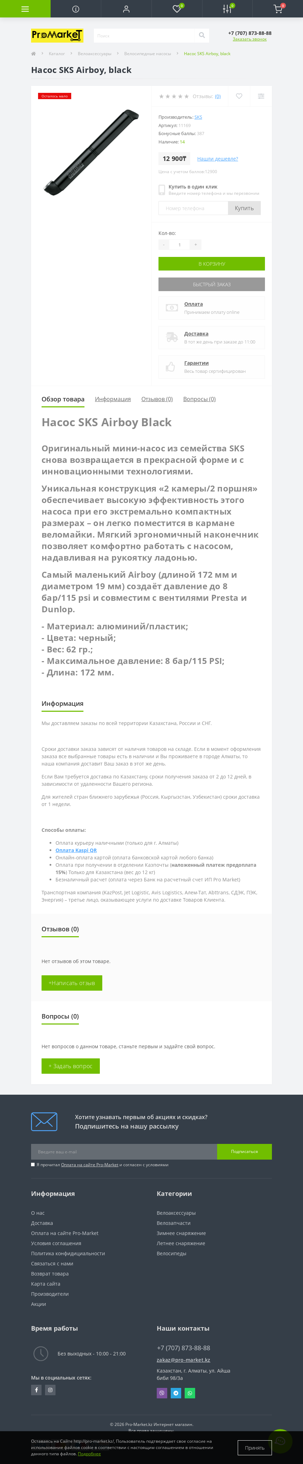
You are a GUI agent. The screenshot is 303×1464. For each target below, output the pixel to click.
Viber (162, 1393)
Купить (244, 208)
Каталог (57, 54)
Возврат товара (50, 1273)
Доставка (196, 333)
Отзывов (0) (157, 399)
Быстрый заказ (212, 284)
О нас (38, 1213)
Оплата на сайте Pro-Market (89, 1165)
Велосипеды (171, 1253)
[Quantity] (179, 244)
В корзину (212, 263)
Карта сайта (45, 1283)
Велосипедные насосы (147, 54)
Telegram (175, 1393)
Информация (113, 399)
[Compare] (261, 96)
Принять (255, 1447)
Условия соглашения (56, 1243)
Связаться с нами (52, 1263)
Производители (50, 1294)
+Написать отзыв (72, 983)
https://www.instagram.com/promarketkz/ (50, 1390)
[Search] (201, 36)
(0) (218, 96)
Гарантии (196, 363)
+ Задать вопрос (71, 1066)
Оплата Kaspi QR (76, 850)
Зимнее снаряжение (181, 1233)
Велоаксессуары (94, 54)
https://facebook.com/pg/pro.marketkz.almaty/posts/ (36, 1390)
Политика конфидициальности (68, 1253)
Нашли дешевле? (217, 158)
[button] (126, 8)
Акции (38, 1304)
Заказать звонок (250, 39)
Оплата (193, 304)
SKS (198, 117)
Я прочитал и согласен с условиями (103, 1165)
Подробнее (89, 1454)
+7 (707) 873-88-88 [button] (183, 1348)
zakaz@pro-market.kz (183, 1359)
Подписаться (244, 1151)
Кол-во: (167, 233)
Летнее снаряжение (181, 1243)
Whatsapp (190, 1393)
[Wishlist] (239, 96)
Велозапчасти (174, 1223)
